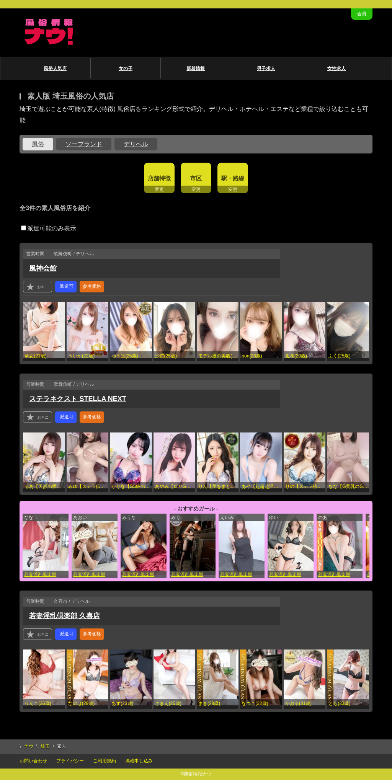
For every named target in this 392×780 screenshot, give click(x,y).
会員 (361, 13)
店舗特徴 (159, 178)
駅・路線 (232, 178)
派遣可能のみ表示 (48, 228)
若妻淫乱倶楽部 (40, 574)
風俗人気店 (55, 68)
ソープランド (83, 144)
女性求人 (336, 68)
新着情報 (195, 68)
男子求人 (266, 68)
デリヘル (136, 144)
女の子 (125, 68)
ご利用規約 (104, 761)
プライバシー (70, 761)
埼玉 (45, 746)
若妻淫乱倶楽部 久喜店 (64, 616)
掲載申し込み (139, 761)
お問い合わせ (33, 761)
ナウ (28, 746)
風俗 (38, 144)
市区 (196, 178)
